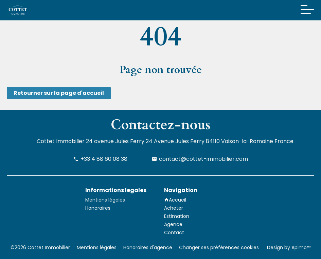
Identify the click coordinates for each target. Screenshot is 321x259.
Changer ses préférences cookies (219, 247)
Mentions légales (97, 247)
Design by (288, 247)
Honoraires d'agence (147, 247)
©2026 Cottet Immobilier (40, 247)
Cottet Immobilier (61, 141)
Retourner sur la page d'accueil (59, 93)
